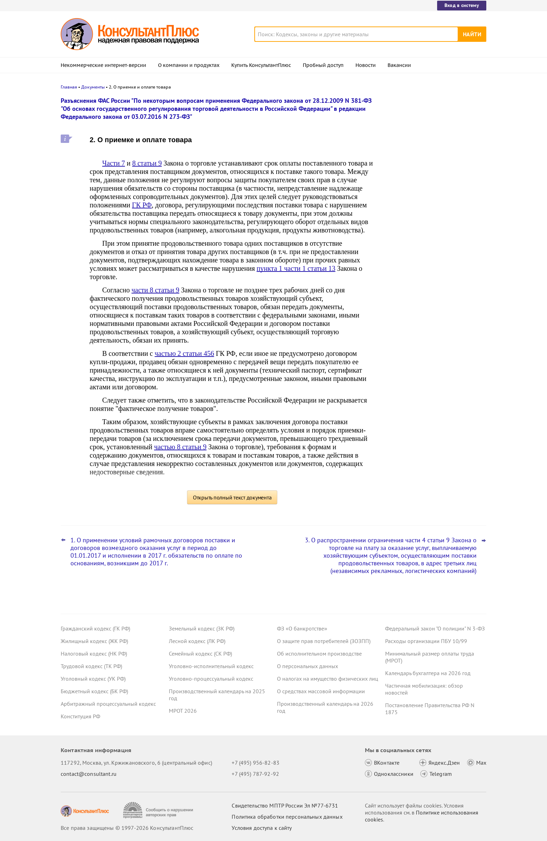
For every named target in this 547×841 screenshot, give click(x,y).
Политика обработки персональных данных (287, 816)
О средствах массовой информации (321, 691)
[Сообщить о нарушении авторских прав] (159, 810)
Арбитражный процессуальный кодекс (108, 703)
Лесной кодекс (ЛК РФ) (197, 640)
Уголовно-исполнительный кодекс (211, 666)
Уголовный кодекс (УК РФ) (93, 678)
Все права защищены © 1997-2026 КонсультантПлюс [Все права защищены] (127, 827)
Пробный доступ (323, 65)
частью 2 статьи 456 (184, 353)
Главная (69, 87)
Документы (93, 87)
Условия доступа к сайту (262, 827)
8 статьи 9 (147, 163)
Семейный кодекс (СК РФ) (200, 653)
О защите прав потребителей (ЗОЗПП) (323, 640)
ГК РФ (141, 205)
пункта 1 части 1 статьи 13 (296, 268)
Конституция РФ (80, 716)
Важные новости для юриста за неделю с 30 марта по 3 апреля (426, 209)
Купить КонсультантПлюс (261, 65)
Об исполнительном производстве (319, 653)
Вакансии (399, 65)
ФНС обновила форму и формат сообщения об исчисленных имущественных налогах (426, 243)
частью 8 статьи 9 (180, 447)
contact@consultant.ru (89, 773)
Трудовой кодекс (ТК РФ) (91, 666)
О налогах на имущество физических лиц (327, 678)
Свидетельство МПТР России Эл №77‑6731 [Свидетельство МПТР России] (285, 805)
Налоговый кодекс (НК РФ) (94, 653)
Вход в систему (461, 5)
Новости (365, 65)
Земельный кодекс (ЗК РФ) (201, 628)
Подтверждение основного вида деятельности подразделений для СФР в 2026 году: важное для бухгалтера (434, 174)
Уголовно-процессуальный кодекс (211, 678)
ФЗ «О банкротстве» (302, 628)
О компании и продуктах (188, 65)
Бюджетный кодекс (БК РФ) (94, 691)
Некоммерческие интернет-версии (103, 65)
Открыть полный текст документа (232, 497)
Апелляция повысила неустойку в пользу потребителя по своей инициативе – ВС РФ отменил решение (434, 137)
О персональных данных (307, 666)
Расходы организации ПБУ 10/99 (426, 640)
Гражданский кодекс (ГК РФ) (95, 628)
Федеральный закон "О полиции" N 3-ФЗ (435, 628)
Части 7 (113, 163)
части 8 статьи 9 (155, 290)
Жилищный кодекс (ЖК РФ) (94, 640)
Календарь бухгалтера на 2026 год (428, 673)
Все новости (403, 266)
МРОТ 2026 (183, 710)
